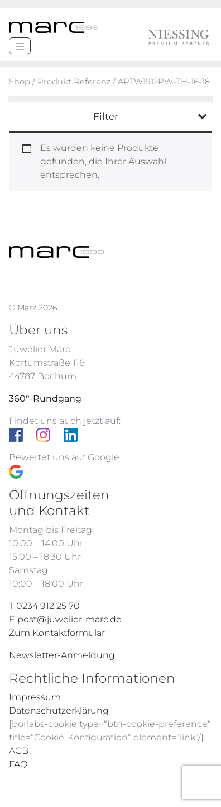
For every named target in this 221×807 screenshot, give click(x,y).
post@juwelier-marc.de (69, 619)
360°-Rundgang (45, 398)
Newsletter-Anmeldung (62, 655)
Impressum (35, 697)
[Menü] (20, 45)
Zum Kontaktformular (57, 632)
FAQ (18, 764)
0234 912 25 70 (48, 606)
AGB (18, 750)
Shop (19, 82)
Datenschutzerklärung (59, 710)
